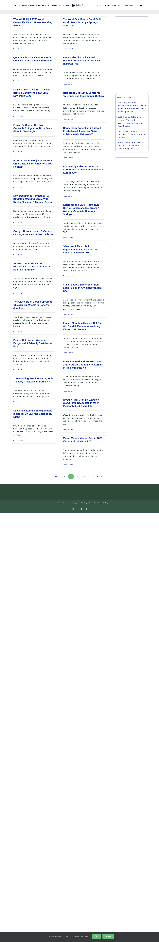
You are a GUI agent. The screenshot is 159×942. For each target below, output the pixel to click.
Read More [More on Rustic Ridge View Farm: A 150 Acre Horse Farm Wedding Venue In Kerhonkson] (67, 196)
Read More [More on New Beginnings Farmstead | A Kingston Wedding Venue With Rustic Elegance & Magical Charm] (17, 222)
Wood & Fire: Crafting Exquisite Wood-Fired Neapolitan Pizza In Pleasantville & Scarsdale (81, 402)
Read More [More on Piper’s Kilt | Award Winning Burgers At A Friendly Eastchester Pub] (17, 370)
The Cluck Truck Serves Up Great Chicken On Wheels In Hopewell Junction (32, 304)
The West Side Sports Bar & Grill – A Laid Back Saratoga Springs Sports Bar (83, 22)
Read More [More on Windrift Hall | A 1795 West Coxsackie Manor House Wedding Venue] (17, 49)
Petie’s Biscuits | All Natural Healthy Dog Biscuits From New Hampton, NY (81, 60)
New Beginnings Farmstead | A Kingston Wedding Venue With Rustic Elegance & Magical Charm (33, 198)
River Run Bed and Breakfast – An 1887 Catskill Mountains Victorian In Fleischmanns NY (82, 364)
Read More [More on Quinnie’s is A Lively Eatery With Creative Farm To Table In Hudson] (17, 81)
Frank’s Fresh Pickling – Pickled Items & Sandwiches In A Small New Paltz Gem (31, 92)
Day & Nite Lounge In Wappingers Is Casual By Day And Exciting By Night (32, 413)
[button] (141, 5)
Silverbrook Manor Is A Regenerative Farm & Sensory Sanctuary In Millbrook (80, 249)
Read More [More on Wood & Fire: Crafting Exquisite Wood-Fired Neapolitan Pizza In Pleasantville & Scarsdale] (67, 429)
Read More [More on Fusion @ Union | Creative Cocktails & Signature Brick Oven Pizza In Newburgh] (17, 152)
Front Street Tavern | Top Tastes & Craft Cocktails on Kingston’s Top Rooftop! (33, 163)
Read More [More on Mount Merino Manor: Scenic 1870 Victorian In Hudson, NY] (67, 464)
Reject (108, 936)
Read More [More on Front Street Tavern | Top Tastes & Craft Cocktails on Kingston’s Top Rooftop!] (17, 187)
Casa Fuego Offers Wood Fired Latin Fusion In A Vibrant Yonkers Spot (82, 287)
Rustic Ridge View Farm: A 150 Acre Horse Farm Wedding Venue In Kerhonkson (83, 169)
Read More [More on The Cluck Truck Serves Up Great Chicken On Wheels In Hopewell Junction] (17, 331)
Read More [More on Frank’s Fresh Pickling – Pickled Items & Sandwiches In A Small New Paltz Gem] (17, 116)
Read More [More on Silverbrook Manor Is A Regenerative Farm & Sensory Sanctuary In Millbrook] (67, 276)
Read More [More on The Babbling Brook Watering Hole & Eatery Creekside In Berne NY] (17, 402)
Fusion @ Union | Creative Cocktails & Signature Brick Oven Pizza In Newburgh (32, 128)
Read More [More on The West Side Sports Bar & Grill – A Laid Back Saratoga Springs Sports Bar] (67, 49)
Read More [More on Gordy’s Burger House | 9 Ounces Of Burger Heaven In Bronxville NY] (17, 254)
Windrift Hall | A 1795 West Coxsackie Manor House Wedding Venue (32, 22)
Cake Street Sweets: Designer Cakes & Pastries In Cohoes (132, 134)
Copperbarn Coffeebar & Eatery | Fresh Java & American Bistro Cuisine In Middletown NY (82, 131)
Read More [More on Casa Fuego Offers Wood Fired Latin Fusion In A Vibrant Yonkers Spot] (67, 314)
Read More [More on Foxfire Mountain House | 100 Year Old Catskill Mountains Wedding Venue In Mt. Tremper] (67, 353)
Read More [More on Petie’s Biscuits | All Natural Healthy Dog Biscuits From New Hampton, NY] (67, 84)
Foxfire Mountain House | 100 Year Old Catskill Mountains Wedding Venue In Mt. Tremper (83, 326)
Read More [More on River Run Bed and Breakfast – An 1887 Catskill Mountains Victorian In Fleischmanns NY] (67, 391)
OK (96, 936)
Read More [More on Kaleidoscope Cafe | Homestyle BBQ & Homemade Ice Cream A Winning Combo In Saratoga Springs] (67, 237)
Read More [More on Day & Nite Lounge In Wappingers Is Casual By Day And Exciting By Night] (17, 440)
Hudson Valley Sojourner (61, 503)
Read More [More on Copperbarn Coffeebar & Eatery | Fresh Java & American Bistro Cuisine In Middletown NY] (67, 158)
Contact (92, 503)
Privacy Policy (102, 503)
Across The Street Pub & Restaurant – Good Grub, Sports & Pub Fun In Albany (33, 266)
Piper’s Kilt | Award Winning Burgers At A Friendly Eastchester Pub (33, 343)
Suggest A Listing (80, 503)
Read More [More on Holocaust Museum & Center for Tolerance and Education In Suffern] (67, 119)
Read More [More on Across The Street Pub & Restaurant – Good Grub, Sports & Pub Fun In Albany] (17, 293)
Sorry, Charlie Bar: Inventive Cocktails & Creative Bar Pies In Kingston (131, 145)
